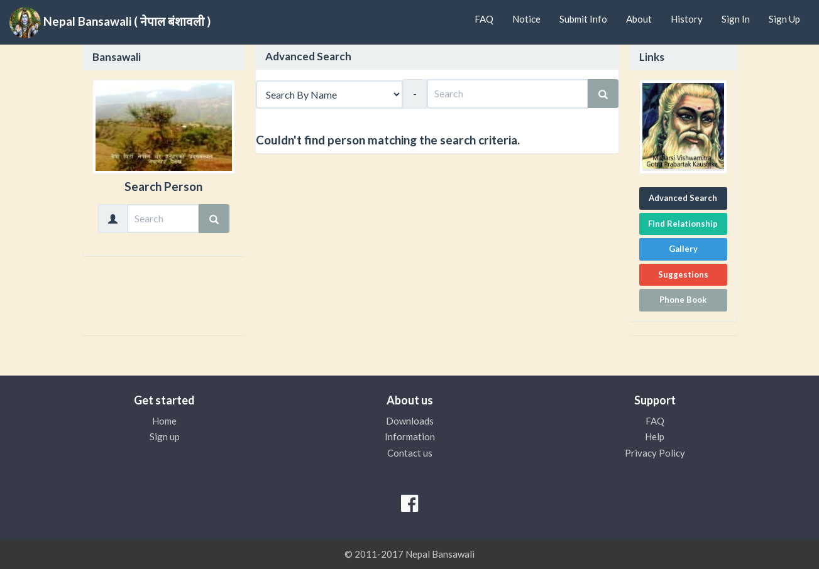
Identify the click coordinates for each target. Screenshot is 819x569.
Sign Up (784, 18)
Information (410, 436)
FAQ (484, 18)
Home (164, 420)
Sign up (165, 436)
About (639, 18)
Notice (526, 18)
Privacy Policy (655, 452)
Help (654, 436)
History (687, 18)
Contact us (409, 452)
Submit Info (583, 18)
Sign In (736, 18)
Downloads (410, 420)
